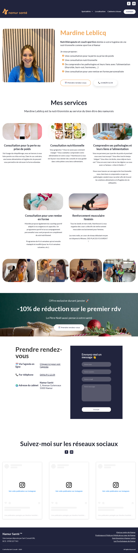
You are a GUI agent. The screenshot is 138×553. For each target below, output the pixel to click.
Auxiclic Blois (34, 549)
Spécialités (86, 11)
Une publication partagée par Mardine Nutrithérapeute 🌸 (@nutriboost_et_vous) (32, 515)
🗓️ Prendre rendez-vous (75, 83)
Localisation (100, 11)
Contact (129, 12)
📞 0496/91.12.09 (105, 83)
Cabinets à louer (114, 11)
